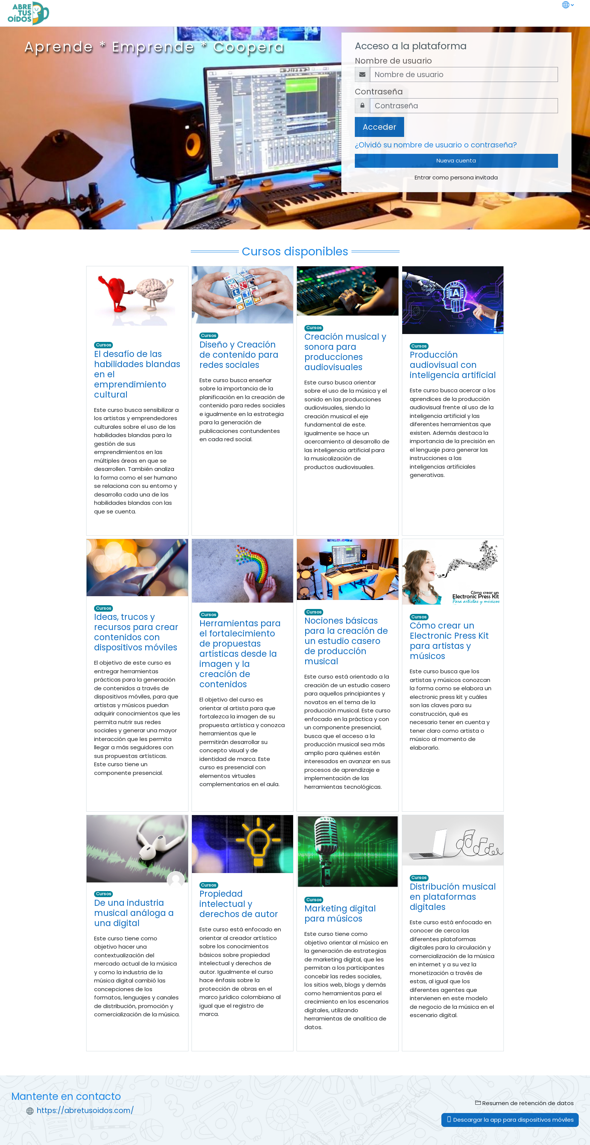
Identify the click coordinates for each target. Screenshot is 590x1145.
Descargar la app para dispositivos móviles (510, 1120)
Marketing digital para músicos (340, 913)
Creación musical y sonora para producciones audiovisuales (345, 352)
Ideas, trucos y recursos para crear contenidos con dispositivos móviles (136, 632)
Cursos (103, 345)
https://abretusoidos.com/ (85, 1111)
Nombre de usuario (393, 60)
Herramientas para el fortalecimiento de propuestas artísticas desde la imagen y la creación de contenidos (240, 653)
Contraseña (379, 91)
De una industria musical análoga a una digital (134, 913)
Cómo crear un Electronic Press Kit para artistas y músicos (449, 641)
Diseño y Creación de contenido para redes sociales (238, 355)
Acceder (379, 126)
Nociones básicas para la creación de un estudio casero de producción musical (346, 641)
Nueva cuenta (456, 160)
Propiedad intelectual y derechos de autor (238, 904)
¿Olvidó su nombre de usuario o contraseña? (436, 145)
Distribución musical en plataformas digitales (453, 897)
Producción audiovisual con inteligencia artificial (453, 365)
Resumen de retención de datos (524, 1103)
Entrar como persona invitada (456, 177)
